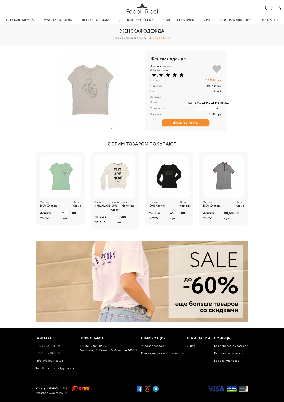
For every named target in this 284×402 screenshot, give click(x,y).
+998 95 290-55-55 (48, 353)
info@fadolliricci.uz (49, 361)
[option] (89, 90)
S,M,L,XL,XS (208, 103)
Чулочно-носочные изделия (186, 20)
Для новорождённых (136, 20)
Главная (118, 38)
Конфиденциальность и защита (162, 353)
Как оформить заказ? (228, 353)
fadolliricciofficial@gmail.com (56, 368)
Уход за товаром (152, 346)
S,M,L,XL (199, 103)
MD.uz (63, 393)
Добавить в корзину (185, 123)
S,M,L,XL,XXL (217, 103)
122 (190, 103)
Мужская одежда (58, 20)
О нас (191, 346)
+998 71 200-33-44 (48, 346)
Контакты (270, 20)
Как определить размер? (231, 346)
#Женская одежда (159, 70)
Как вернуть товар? (227, 361)
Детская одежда (95, 20)
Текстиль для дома (236, 20)
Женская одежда (20, 20)
